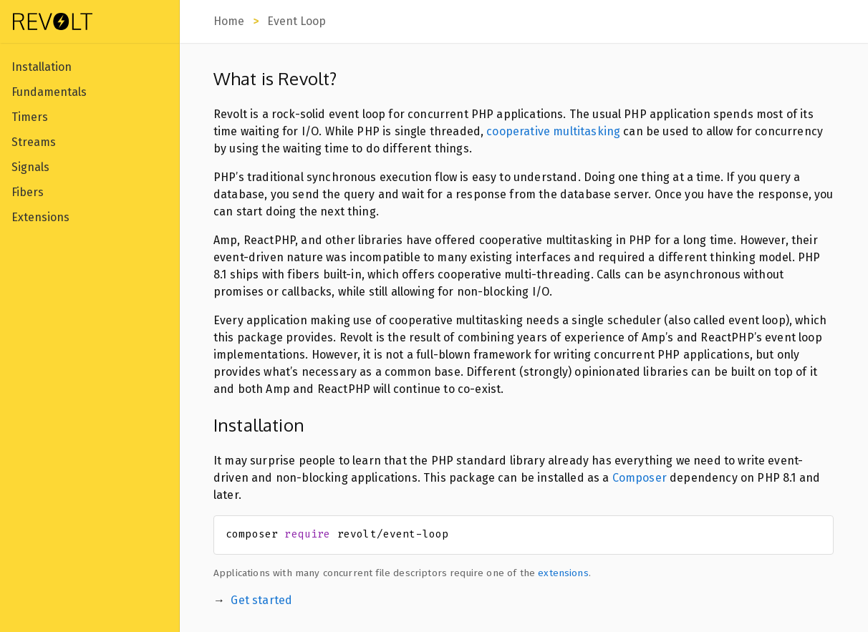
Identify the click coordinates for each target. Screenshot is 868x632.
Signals (30, 167)
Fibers (27, 192)
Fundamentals (49, 92)
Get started (261, 600)
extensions (563, 573)
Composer (639, 478)
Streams (33, 142)
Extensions (40, 217)
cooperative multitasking (553, 131)
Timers (29, 117)
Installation (41, 67)
